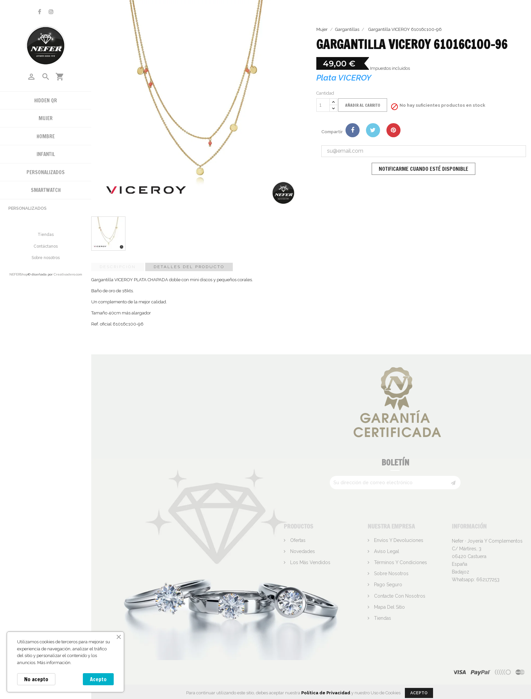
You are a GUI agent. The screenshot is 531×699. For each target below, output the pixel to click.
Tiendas (46, 234)
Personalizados (27, 208)
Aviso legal (386, 551)
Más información (53, 662)
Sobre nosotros (46, 257)
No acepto (36, 679)
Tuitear (373, 130)
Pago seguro (387, 584)
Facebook (39, 11)
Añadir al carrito (362, 105)
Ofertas (297, 540)
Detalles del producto (189, 266)
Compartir (353, 130)
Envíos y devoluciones (398, 540)
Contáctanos (46, 246)
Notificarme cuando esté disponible (423, 168)
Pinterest (393, 130)
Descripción (118, 266)
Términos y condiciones (400, 562)
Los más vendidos (309, 562)
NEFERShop (18, 274)
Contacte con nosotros (399, 596)
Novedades (302, 551)
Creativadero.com (68, 274)
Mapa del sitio (389, 607)
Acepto (98, 679)
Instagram (51, 11)
